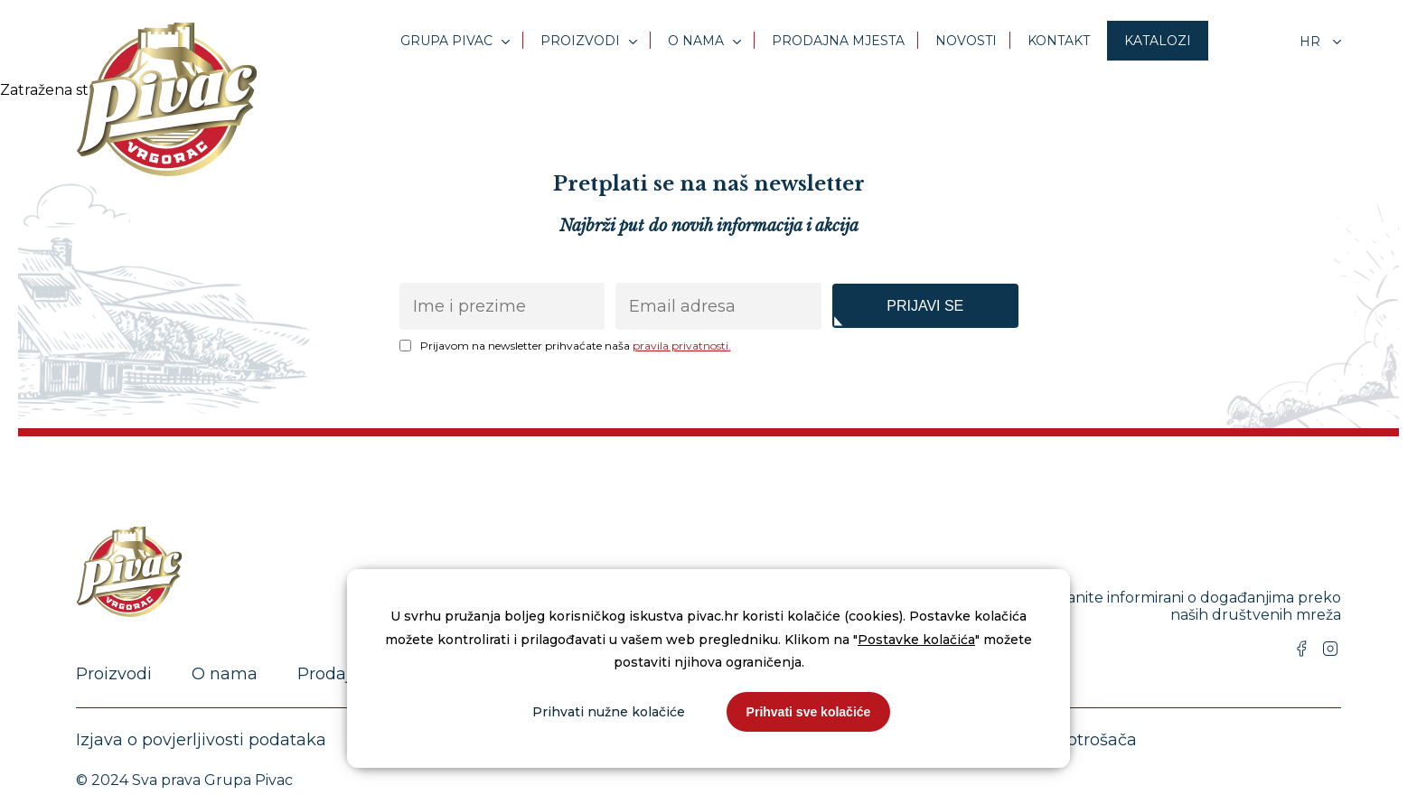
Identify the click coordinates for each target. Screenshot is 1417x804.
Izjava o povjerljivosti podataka (201, 740)
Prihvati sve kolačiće (808, 712)
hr (1312, 41)
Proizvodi (580, 41)
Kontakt (1059, 41)
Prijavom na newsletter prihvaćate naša (575, 345)
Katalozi (1157, 41)
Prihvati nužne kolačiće (608, 712)
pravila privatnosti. (682, 345)
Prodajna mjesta (838, 41)
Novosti (966, 41)
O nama (696, 41)
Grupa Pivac (446, 41)
